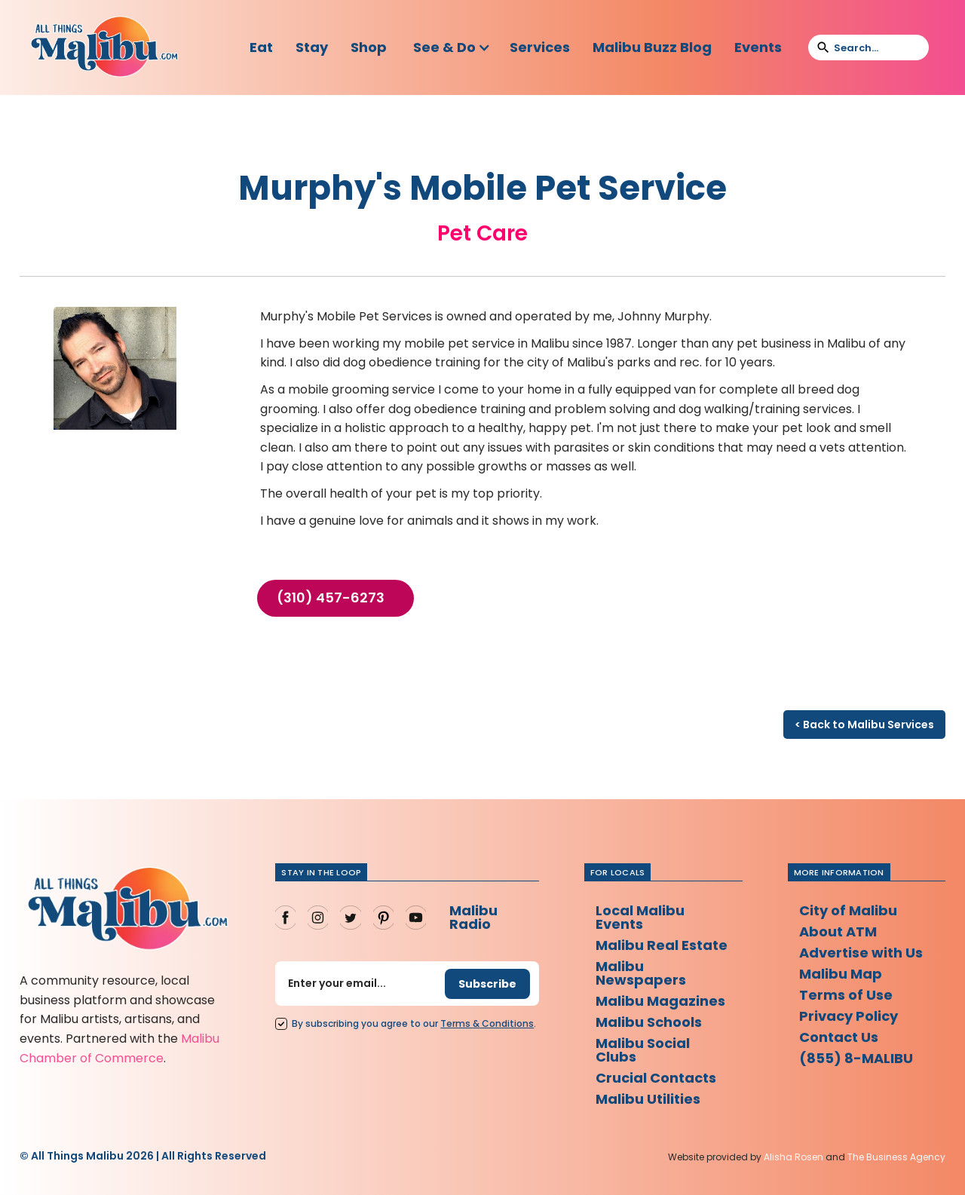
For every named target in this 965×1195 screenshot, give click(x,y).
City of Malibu (848, 910)
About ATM (838, 931)
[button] (452, 47)
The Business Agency (896, 1157)
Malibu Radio (473, 917)
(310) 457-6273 (330, 597)
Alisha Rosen (793, 1157)
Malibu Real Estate (662, 945)
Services (540, 47)
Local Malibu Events (640, 917)
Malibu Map (840, 973)
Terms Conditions (487, 1023)
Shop (369, 47)
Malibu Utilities (648, 1098)
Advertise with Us (861, 952)
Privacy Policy (848, 1016)
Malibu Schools (649, 1022)
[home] (104, 47)
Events (758, 47)
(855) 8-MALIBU (856, 1058)
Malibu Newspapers (641, 973)
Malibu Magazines (660, 1000)
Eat (261, 47)
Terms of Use (846, 994)
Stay (312, 47)
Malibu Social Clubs (643, 1050)
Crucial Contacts (656, 1077)
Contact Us (838, 1037)
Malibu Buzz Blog (652, 47)
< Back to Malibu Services (864, 724)
